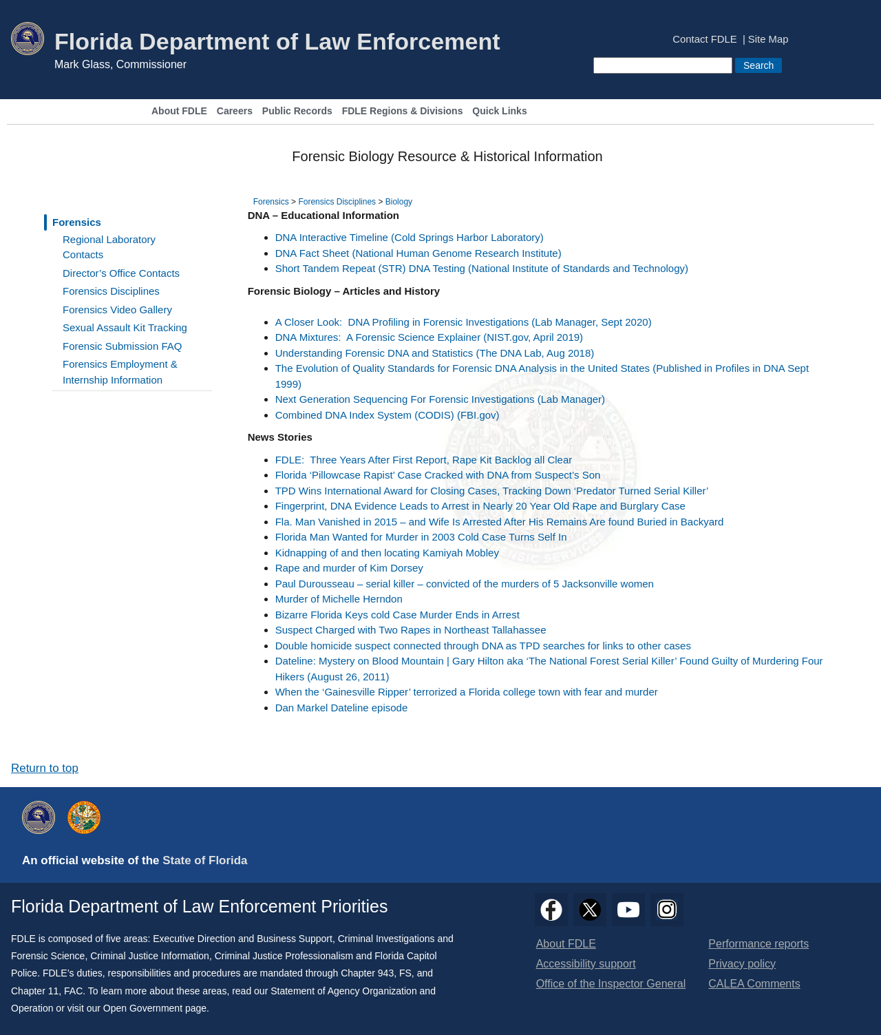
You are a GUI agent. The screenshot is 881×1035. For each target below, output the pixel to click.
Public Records (297, 111)
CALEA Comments (754, 984)
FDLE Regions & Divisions (402, 111)
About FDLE (179, 111)
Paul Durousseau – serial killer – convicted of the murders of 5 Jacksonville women (464, 583)
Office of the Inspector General (611, 984)
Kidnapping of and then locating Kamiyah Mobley (387, 552)
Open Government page (154, 1008)
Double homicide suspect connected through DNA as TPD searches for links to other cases (483, 645)
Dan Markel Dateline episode (341, 707)
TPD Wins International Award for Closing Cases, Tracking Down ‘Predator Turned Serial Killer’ (492, 490)
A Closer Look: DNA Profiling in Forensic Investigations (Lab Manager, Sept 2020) (463, 322)
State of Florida (204, 860)
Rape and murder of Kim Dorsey (349, 568)
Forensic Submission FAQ (122, 346)
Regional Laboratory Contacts (109, 247)
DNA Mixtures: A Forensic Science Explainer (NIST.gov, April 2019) (429, 337)
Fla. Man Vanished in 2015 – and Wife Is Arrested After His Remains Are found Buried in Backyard (499, 521)
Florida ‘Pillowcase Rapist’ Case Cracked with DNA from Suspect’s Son (438, 475)
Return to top (44, 768)
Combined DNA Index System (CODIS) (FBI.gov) (387, 415)
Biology (398, 202)
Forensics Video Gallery (117, 309)
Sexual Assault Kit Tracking (125, 327)
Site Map (768, 39)
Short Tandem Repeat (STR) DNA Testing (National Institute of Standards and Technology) (481, 268)
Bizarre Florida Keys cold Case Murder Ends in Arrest (397, 614)
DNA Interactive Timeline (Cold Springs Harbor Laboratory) (409, 237)
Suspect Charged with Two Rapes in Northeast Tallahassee (410, 630)
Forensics (76, 222)
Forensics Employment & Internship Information (120, 372)
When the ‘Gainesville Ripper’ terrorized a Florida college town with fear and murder (466, 692)
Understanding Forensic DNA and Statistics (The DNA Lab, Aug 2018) (435, 353)
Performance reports (758, 944)
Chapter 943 (367, 973)
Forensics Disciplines (111, 291)
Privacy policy (742, 964)
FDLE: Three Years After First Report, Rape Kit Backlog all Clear (424, 460)
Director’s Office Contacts (121, 273)
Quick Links (499, 111)
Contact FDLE (704, 39)
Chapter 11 (35, 990)
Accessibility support (586, 964)
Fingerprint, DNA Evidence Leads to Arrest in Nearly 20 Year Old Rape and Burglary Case (480, 506)
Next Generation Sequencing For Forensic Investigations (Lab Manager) (440, 399)
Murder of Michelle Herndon (339, 599)
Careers (235, 111)
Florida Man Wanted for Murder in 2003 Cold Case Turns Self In (421, 537)
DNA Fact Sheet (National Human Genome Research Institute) (418, 253)
